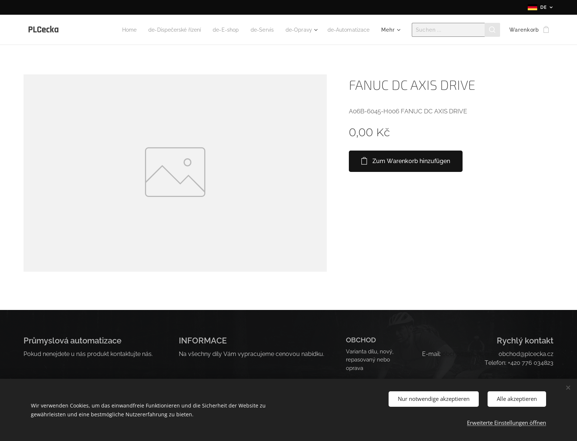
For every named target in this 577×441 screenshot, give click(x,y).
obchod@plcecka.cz (469, 353)
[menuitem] (113, 30)
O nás (353, 376)
